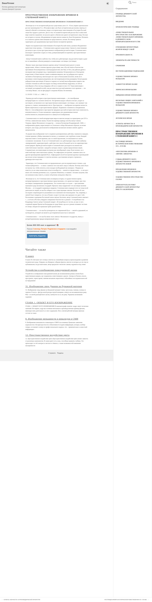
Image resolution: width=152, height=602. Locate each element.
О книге (29, 256)
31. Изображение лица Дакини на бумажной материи (53, 286)
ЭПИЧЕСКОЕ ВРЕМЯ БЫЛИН (126, 89)
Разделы (60, 353)
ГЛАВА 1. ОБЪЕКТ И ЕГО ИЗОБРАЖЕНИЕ (49, 302)
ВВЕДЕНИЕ (120, 21)
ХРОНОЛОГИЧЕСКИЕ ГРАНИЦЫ (127, 27)
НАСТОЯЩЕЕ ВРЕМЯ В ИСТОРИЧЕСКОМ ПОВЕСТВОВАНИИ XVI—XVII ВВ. (129, 144)
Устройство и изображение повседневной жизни (51, 270)
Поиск (132, 2)
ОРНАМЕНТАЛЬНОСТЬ (124, 55)
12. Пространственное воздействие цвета (47, 335)
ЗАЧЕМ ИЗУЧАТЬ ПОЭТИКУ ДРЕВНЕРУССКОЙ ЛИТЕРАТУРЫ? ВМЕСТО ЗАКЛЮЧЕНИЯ (128, 187)
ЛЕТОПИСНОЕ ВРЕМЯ (124, 118)
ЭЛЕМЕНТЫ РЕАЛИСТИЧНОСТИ (127, 60)
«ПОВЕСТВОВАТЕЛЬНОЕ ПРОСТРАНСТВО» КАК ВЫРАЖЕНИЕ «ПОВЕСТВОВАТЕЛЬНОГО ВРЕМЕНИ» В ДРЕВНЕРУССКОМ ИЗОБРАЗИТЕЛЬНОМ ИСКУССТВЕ (129, 37)
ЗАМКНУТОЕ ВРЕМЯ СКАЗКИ (126, 84)
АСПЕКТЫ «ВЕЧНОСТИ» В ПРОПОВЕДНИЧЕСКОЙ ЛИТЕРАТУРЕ (22, 599)
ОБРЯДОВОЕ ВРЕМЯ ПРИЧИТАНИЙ (128, 95)
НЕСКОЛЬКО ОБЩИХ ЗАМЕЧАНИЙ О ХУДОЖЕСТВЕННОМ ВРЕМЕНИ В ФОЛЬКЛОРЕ (129, 103)
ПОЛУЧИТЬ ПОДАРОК (37, 236)
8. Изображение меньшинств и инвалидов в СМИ (51, 319)
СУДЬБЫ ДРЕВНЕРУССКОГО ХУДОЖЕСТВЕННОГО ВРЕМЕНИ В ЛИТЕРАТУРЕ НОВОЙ (128, 161)
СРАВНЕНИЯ (120, 65)
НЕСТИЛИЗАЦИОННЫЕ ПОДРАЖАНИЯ (130, 71)
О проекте (52, 353)
